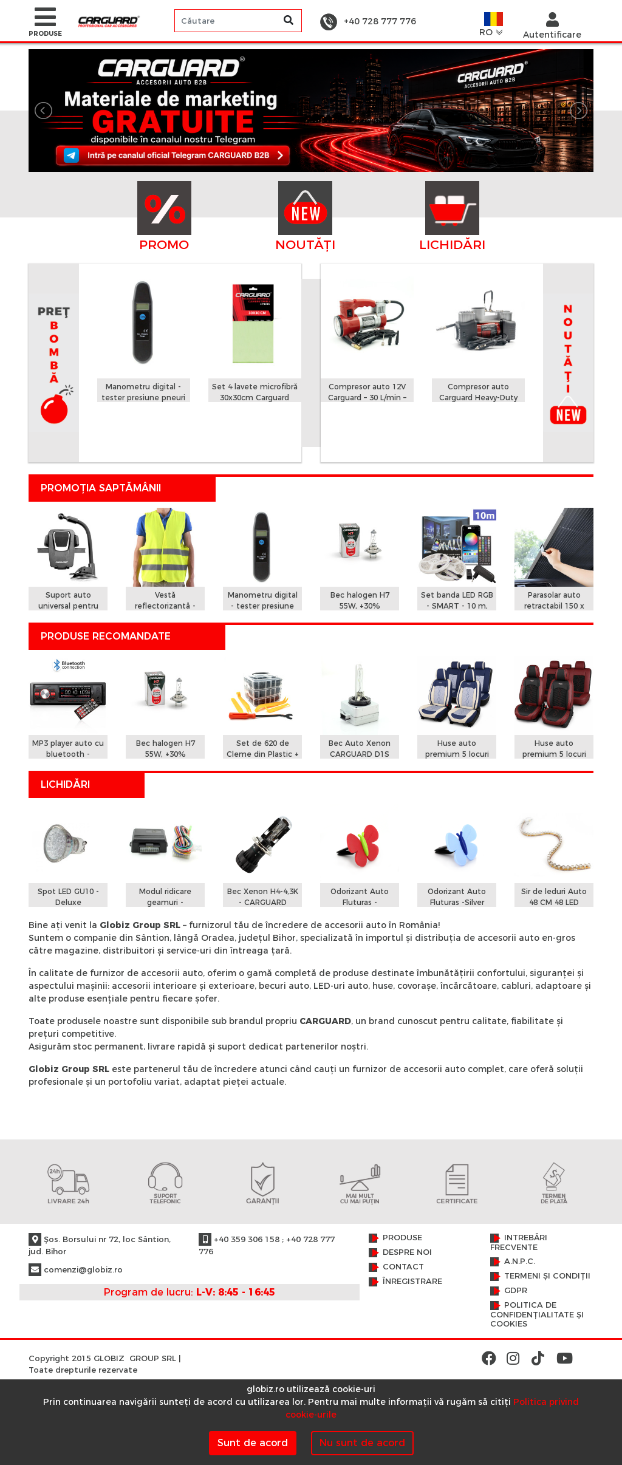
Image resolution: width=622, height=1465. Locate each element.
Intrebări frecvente (518, 1242)
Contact (403, 1266)
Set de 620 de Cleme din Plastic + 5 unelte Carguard (263, 754)
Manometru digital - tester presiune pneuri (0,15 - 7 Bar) (143, 397)
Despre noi (407, 1252)
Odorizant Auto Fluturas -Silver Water (457, 902)
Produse (402, 1237)
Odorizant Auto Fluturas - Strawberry (359, 902)
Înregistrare (412, 1281)
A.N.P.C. (519, 1261)
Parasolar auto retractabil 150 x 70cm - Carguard (554, 605)
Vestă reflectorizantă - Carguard (165, 605)
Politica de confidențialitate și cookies (537, 1314)
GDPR (515, 1290)
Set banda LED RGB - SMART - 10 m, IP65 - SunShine (457, 605)
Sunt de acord (252, 1443)
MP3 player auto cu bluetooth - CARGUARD (68, 754)
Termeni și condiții (547, 1275)
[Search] (238, 20)
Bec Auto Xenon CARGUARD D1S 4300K (360, 754)
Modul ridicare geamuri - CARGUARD (165, 902)
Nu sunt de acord (362, 1443)
